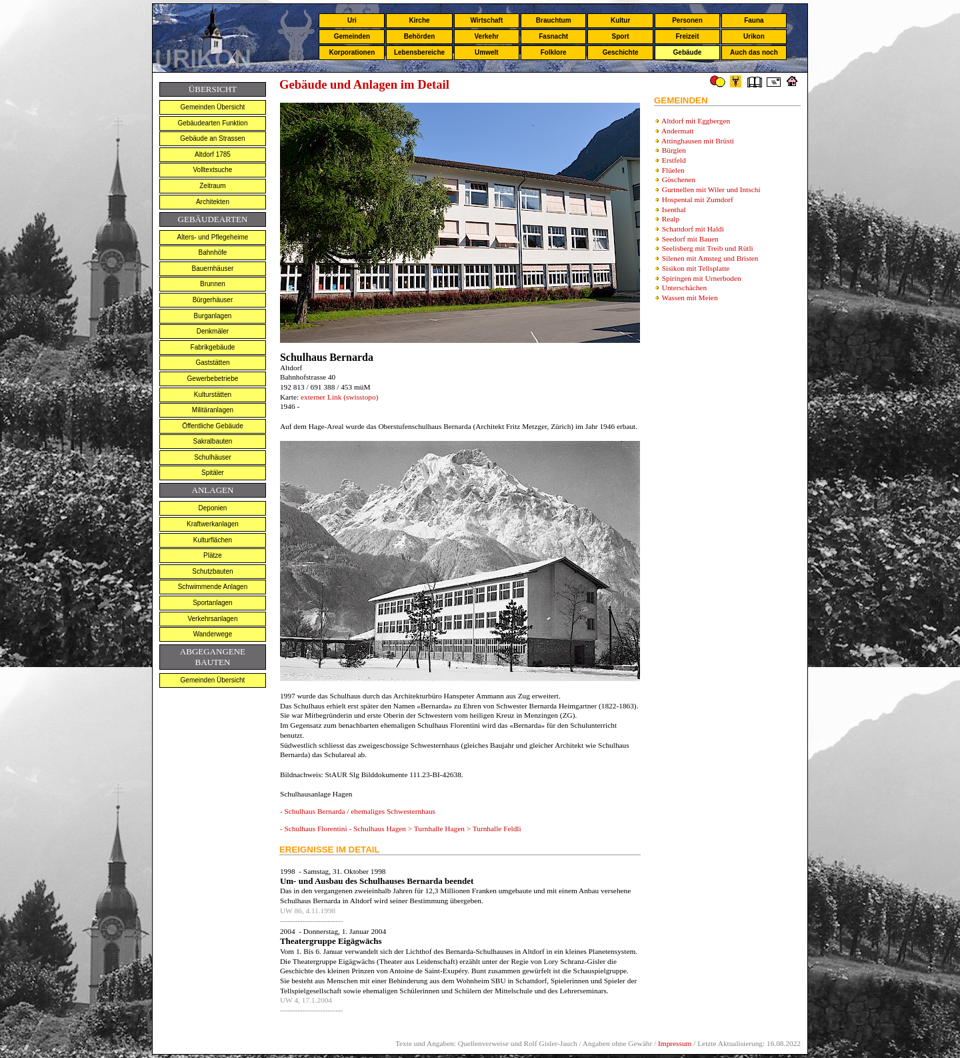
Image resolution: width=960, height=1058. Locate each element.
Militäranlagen (212, 410)
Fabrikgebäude (213, 347)
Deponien (213, 508)
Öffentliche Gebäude (212, 426)
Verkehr (486, 36)
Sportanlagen (213, 602)
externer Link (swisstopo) (338, 397)
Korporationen (352, 52)
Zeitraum (212, 185)
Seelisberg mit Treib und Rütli (707, 248)
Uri (352, 20)
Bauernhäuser (213, 268)
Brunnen (212, 284)
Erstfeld (674, 160)
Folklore (554, 52)
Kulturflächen (212, 540)
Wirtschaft (486, 20)
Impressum (674, 1043)
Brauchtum (553, 20)
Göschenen (678, 179)
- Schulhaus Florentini (314, 829)
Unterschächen (684, 288)
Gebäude (687, 52)
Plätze (212, 555)
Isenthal (674, 209)
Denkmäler (213, 331)
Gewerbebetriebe (213, 378)
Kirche (419, 20)
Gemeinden (352, 36)
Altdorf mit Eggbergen (695, 121)
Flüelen (673, 170)
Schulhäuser (212, 457)
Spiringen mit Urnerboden (701, 278)
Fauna (753, 20)
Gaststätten (212, 362)
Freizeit (687, 36)
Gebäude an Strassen (212, 138)
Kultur (620, 20)
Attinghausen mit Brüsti (697, 141)
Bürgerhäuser (213, 300)
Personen (687, 20)
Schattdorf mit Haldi (693, 229)
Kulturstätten (212, 394)
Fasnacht (553, 36)
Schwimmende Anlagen (213, 586)
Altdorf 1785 (213, 154)
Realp (670, 219)
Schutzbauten (212, 571)
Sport (620, 36)
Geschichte (621, 52)
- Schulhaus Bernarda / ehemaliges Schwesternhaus (357, 811)
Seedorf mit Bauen (690, 239)
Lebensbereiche (419, 52)
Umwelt (487, 52)
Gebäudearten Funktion (212, 123)
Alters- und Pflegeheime (213, 237)
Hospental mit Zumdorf (697, 199)
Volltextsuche (212, 169)
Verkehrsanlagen (212, 618)
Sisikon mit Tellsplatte (696, 268)
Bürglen (674, 150)
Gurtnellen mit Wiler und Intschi (711, 189)
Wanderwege (213, 634)
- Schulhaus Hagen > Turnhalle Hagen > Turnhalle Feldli (435, 829)
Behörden (419, 36)
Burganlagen (213, 316)
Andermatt (677, 131)
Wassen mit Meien (690, 298)
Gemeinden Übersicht (213, 107)
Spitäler (212, 472)
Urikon (754, 36)
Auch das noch (754, 52)
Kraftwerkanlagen (213, 524)
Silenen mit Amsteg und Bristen (710, 258)
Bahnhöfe (213, 252)
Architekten (212, 201)
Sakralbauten (212, 441)
